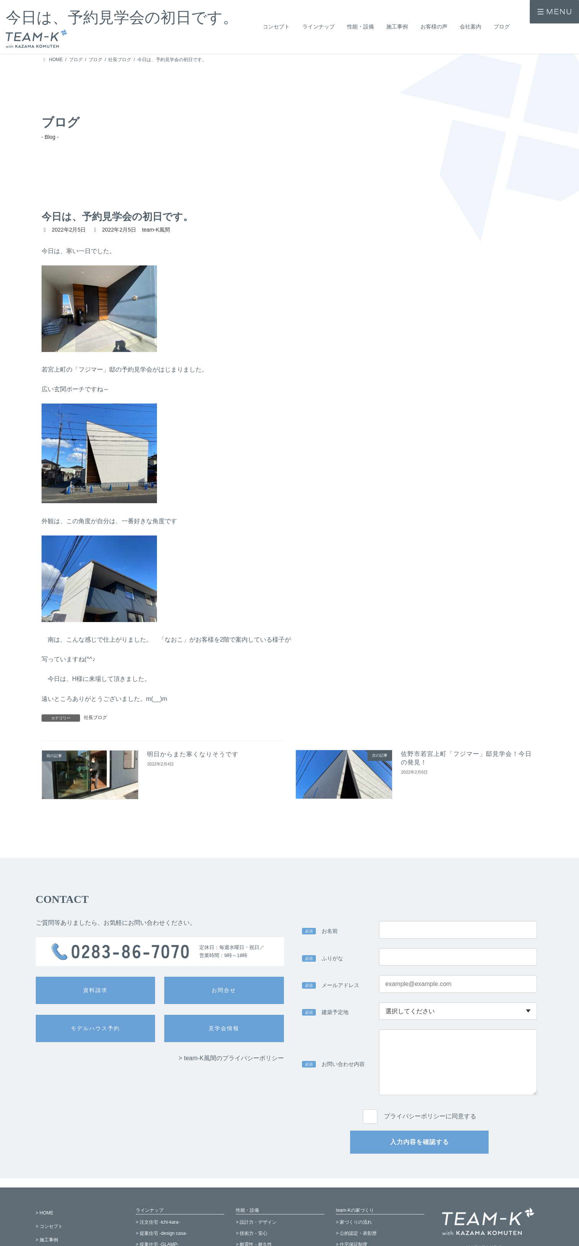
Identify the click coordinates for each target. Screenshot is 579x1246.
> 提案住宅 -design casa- (161, 1233)
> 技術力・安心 (251, 1233)
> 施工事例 (47, 1240)
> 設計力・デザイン (256, 1222)
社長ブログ (95, 717)
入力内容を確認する (419, 1142)
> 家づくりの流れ (354, 1222)
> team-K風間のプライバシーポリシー (231, 1058)
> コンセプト (49, 1226)
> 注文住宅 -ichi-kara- (158, 1222)
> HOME (44, 1213)
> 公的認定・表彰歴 (356, 1233)
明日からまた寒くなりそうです (193, 754)
